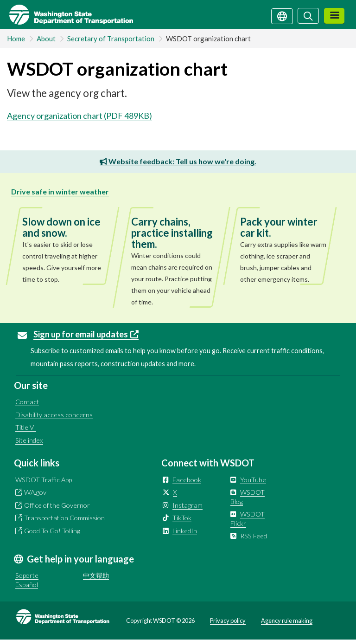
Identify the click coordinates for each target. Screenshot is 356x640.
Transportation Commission (64, 518)
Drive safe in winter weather (60, 191)
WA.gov (35, 492)
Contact (27, 402)
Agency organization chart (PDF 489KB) (79, 115)
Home (16, 38)
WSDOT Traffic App (43, 480)
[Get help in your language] (282, 15)
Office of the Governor (57, 505)
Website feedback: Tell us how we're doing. (178, 161)
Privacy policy (228, 620)
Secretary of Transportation (110, 38)
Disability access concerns (54, 415)
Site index (29, 440)
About (46, 38)
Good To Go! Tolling (52, 531)
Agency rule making (286, 620)
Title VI (25, 427)
